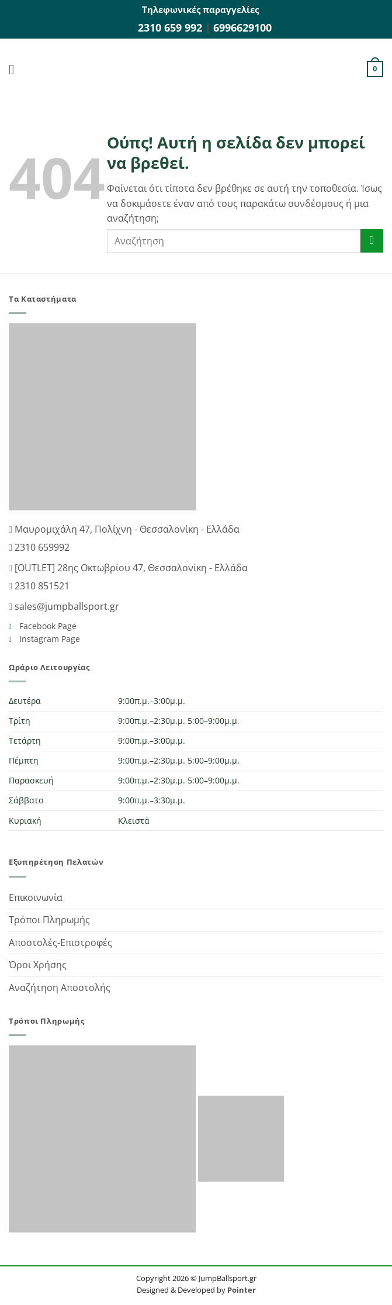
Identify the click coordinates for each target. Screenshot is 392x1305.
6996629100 (242, 27)
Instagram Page (48, 638)
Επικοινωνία (36, 897)
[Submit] (371, 240)
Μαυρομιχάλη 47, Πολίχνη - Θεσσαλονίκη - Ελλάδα (126, 529)
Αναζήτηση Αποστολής (59, 987)
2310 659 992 (171, 27)
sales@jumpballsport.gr (65, 606)
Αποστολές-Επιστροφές (60, 942)
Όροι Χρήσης (38, 964)
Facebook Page (47, 625)
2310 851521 (41, 585)
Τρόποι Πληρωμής (49, 919)
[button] (16, 69)
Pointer (241, 1290)
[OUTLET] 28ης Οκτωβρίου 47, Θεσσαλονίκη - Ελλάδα (130, 567)
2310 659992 (41, 547)
